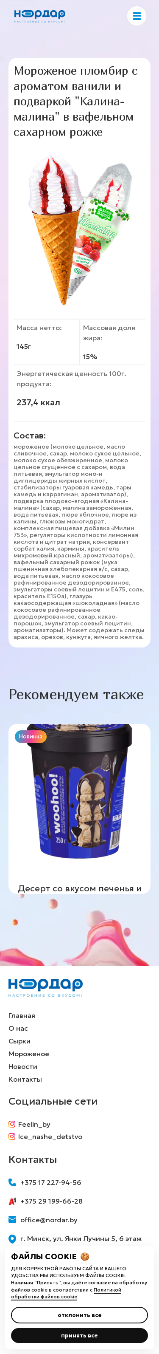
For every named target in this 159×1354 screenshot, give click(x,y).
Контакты (25, 1079)
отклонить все (80, 1315)
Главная (21, 1015)
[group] (79, 809)
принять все (79, 1335)
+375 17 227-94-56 (44, 1182)
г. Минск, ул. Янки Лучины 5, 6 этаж (75, 1239)
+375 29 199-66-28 (45, 1201)
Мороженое (28, 1053)
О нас (18, 1028)
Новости (22, 1066)
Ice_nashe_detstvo (45, 1136)
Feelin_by (29, 1124)
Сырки (19, 1041)
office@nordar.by (43, 1219)
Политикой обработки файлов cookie (66, 1293)
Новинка (30, 736)
